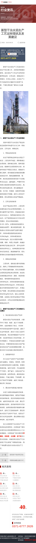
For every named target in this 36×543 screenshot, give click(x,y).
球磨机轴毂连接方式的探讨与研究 (21, 460)
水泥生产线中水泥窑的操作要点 (17, 494)
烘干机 (19, 436)
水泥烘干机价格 (17, 473)
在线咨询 (13, 54)
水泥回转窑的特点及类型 (4, 483)
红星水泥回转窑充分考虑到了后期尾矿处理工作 (4, 494)
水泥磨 (13, 436)
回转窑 (7, 436)
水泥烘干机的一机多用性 (4, 473)
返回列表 (22, 42)
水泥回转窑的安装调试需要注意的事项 (17, 483)
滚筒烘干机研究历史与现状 (19, 454)
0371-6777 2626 (8, 58)
